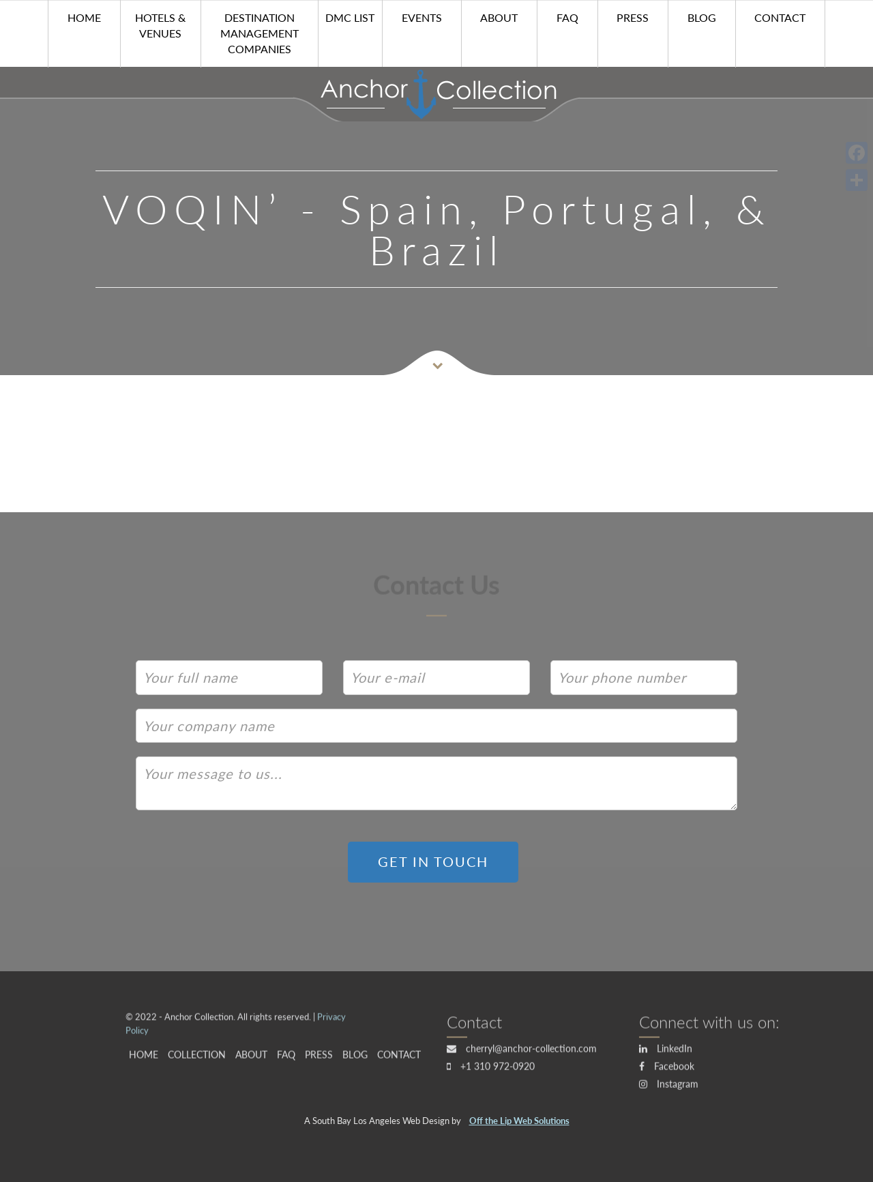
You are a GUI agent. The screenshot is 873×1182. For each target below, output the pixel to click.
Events (422, 17)
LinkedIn (665, 1051)
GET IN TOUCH (433, 861)
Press (633, 17)
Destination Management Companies (259, 33)
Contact (779, 17)
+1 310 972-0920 (491, 1069)
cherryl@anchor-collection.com (522, 1051)
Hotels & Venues (160, 25)
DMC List (349, 17)
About (499, 17)
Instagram (668, 1087)
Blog (701, 17)
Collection (197, 1058)
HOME (84, 17)
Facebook (666, 1069)
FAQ (567, 17)
